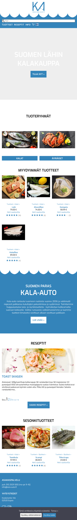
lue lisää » (38, 320)
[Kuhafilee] (13, 242)
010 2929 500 (12, 484)
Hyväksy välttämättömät (31, 515)
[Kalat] (20, 155)
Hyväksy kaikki (49, 515)
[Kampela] (63, 197)
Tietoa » (54, 511)
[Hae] (38, 20)
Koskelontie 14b (9, 498)
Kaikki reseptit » (38, 405)
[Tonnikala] (13, 447)
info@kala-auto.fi (9, 487)
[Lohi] (13, 197)
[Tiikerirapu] (63, 447)
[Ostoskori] (33, 24)
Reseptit (19, 24)
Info (28, 24)
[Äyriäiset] (57, 155)
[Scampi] (38, 447)
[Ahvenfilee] (38, 197)
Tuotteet (7, 24)
